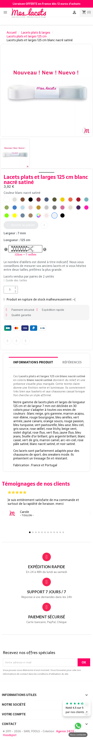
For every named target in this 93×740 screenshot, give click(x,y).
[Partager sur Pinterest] (26, 341)
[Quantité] (11, 289)
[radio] (7, 199)
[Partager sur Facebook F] (8, 341)
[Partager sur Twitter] (17, 341)
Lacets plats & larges (35, 32)
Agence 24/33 (65, 731)
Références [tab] (72, 362)
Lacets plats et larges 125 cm (27, 36)
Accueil (12, 32)
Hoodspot (10, 735)
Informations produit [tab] (33, 362)
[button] (21, 225)
